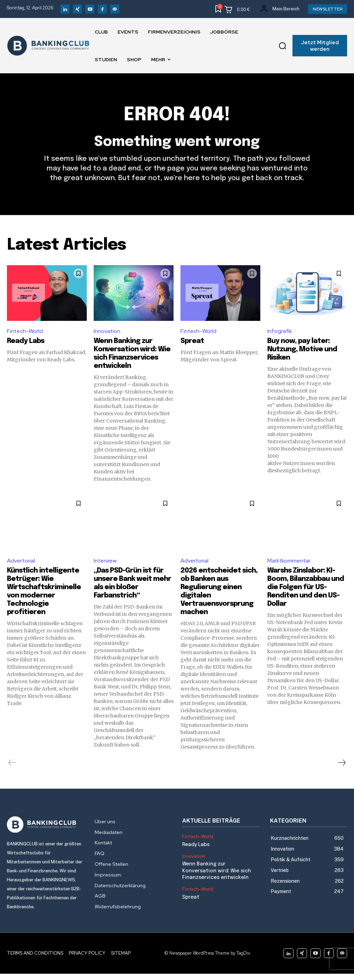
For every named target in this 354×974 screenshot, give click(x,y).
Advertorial (21, 561)
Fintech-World (25, 331)
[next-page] (341, 763)
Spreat (192, 341)
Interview (105, 561)
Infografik (279, 331)
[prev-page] (12, 763)
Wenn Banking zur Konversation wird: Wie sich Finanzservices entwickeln (216, 871)
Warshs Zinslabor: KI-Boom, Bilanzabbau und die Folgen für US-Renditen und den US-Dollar (305, 587)
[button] (282, 46)
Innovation (107, 331)
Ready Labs (25, 341)
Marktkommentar (289, 561)
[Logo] (45, 825)
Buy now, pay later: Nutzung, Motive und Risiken (302, 349)
